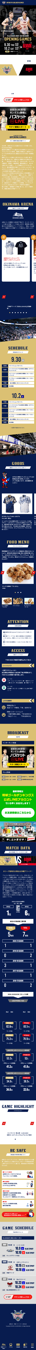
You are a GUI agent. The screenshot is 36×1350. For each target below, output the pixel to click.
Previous (4, 296)
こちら (22, 642)
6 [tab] (24, 313)
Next (32, 296)
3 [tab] (16, 313)
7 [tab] (27, 313)
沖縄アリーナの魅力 (3, 1346)
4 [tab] (18, 313)
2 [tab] (13, 313)
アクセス (10, 1345)
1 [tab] (10, 313)
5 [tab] (21, 313)
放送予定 (25, 1345)
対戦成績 (18, 1345)
